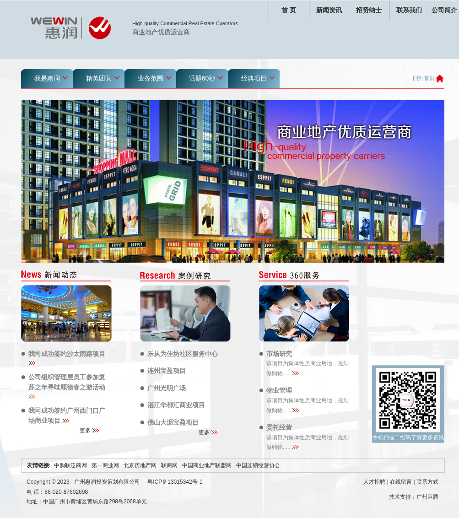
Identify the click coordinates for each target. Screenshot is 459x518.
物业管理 (279, 390)
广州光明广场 (166, 388)
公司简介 (444, 10)
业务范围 (150, 78)
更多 (90, 430)
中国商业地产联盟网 (207, 465)
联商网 (169, 465)
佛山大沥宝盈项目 (173, 422)
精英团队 (99, 78)
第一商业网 (105, 465)
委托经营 (279, 427)
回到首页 (424, 78)
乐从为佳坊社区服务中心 (182, 353)
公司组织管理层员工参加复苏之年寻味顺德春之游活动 (67, 386)
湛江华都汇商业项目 (176, 405)
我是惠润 (47, 78)
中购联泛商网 (70, 465)
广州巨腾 (427, 497)
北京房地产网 (140, 465)
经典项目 (254, 78)
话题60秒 (202, 78)
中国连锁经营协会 (258, 465)
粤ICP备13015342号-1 (174, 482)
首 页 (288, 10)
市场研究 (279, 353)
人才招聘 (374, 482)
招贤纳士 (369, 10)
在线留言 (401, 482)
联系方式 (427, 482)
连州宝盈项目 (166, 370)
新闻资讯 (329, 10)
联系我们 (409, 10)
